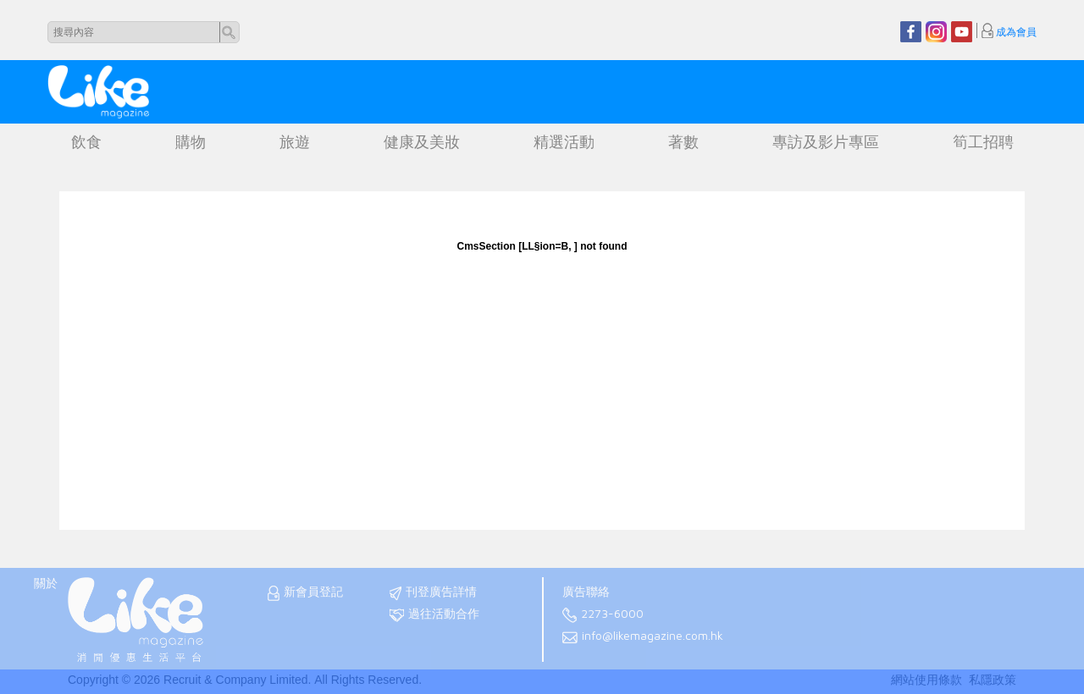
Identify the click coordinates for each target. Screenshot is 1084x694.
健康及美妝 (422, 142)
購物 (190, 142)
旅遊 (294, 142)
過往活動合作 (434, 615)
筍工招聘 (983, 142)
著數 (683, 142)
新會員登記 (305, 593)
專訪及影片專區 (825, 142)
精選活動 (564, 142)
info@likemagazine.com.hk (642, 637)
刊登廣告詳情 (433, 593)
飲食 (86, 142)
